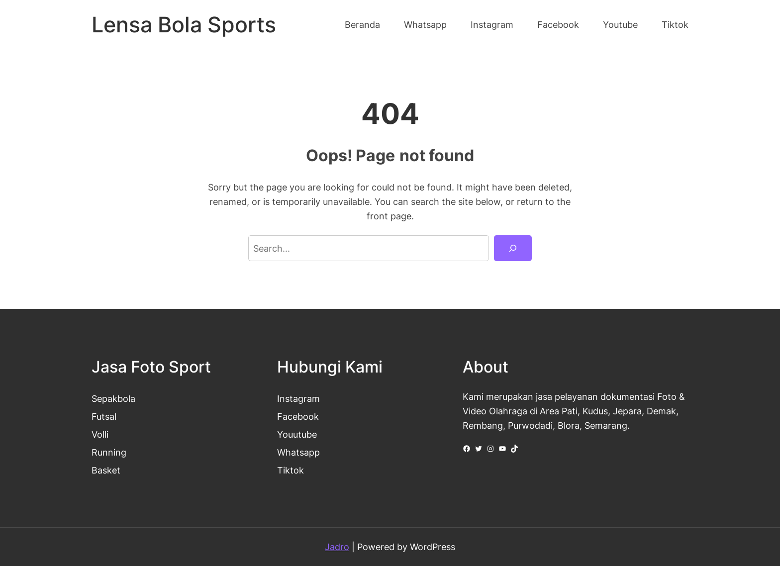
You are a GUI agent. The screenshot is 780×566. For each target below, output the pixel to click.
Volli (100, 434)
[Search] (513, 248)
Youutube (297, 434)
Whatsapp (298, 452)
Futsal (104, 416)
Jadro (337, 546)
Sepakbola (113, 398)
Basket (106, 470)
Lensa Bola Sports (184, 24)
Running (109, 452)
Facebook (298, 416)
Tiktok (290, 470)
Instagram (298, 398)
